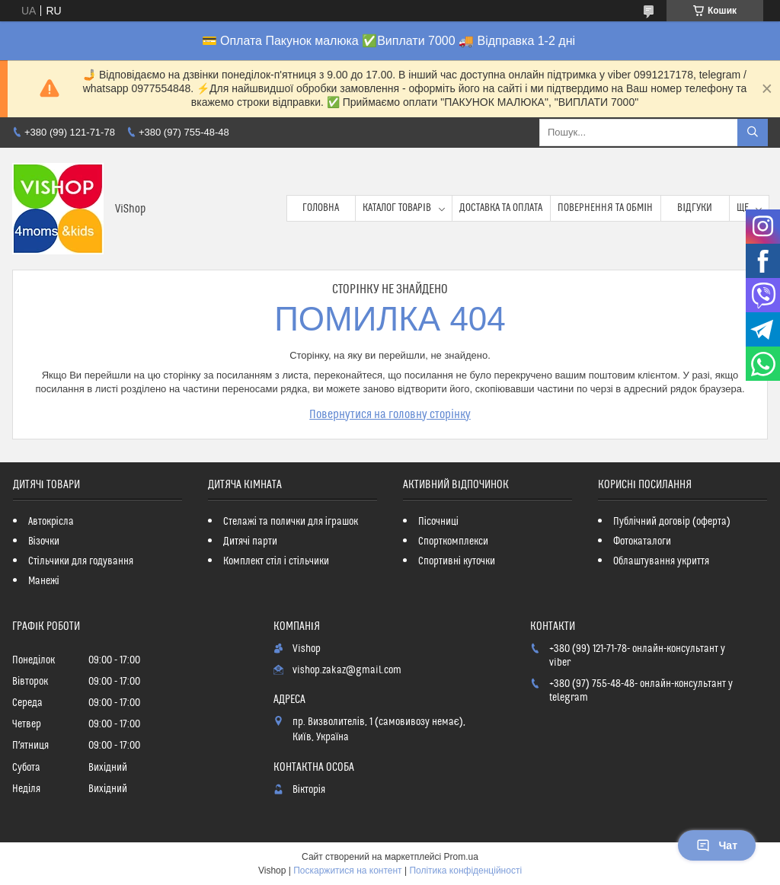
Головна (320, 208)
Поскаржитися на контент (347, 870)
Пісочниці (438, 522)
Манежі (43, 581)
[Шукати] (752, 132)
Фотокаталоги (642, 541)
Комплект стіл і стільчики (276, 561)
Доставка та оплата (500, 208)
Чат (716, 845)
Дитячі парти (250, 541)
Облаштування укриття (661, 561)
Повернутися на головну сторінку (390, 414)
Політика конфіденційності (465, 870)
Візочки (43, 541)
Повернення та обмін (605, 208)
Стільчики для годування (80, 561)
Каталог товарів (397, 208)
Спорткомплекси (453, 541)
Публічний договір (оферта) (671, 522)
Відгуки (694, 208)
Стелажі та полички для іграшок (290, 522)
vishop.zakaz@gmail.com (346, 670)
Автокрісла (51, 522)
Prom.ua (461, 856)
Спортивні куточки (456, 561)
